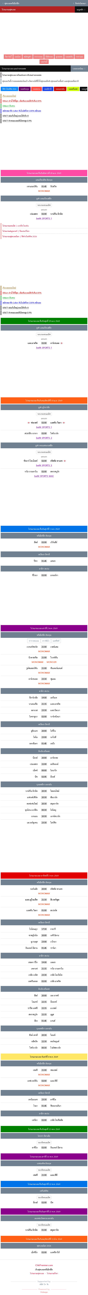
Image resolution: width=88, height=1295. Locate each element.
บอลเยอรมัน (60, 89)
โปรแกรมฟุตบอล (37, 1273)
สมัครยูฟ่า (27, 56)
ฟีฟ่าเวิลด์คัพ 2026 (9, 89)
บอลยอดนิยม (79, 68)
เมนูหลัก (81, 9)
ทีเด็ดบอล (49, 56)
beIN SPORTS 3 (44, 465)
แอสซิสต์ (56, 641)
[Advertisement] (44, 33)
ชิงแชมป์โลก (16, 231)
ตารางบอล (38, 56)
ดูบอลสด (59, 56)
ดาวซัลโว (45, 641)
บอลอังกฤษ (25, 89)
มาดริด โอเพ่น (16, 225)
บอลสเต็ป (69, 56)
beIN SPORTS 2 (44, 438)
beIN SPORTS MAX (44, 476)
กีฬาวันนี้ (8, 56)
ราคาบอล (79, 56)
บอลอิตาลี (48, 89)
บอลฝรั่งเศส (73, 89)
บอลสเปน (36, 89)
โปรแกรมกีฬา (52, 1273)
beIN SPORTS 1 (44, 219)
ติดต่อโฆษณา (79, 3)
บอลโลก (18, 56)
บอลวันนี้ (44, 62)
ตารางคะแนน (34, 641)
